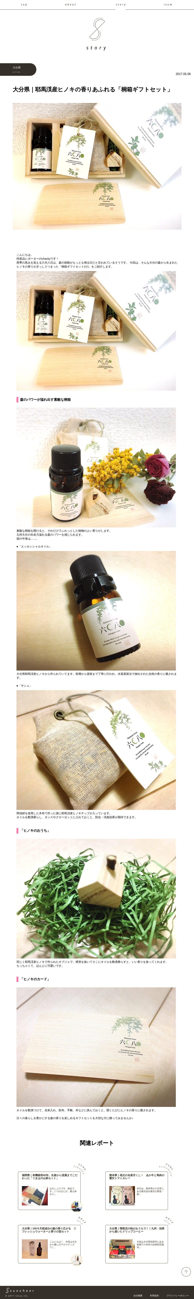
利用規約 (154, 1295)
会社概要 (137, 1295)
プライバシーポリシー (177, 1295)
